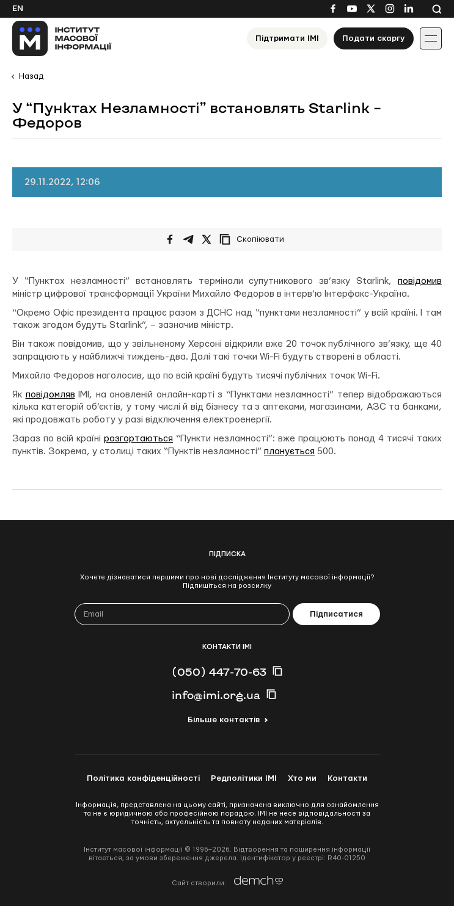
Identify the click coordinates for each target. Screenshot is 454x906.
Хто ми (302, 778)
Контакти (347, 778)
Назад (31, 76)
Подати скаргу (373, 38)
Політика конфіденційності (143, 778)
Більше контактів (224, 720)
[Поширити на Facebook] (169, 239)
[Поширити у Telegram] (188, 239)
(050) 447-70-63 (219, 671)
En (17, 8)
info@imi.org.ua (216, 694)
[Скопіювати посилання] (254, 239)
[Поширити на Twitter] (206, 239)
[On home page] (62, 38)
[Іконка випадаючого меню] (431, 38)
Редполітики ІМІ (244, 778)
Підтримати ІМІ (287, 38)
